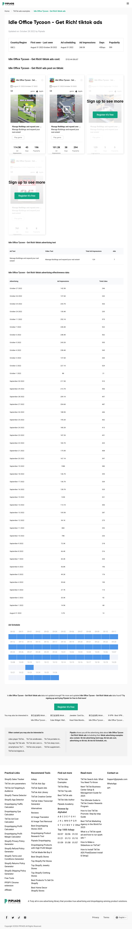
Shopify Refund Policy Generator (14, 850)
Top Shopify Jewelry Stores (40, 867)
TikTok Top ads (65, 791)
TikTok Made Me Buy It (41, 852)
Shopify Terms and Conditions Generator (14, 857)
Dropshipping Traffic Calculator (14, 805)
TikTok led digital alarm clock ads (17, 751)
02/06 (67, 834)
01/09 (60, 842)
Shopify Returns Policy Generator (15, 865)
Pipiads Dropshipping (41, 840)
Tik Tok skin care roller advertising (35, 743)
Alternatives (36, 808)
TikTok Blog (63, 786)
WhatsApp (112, 783)
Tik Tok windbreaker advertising (35, 739)
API (108, 788)
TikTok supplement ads (53, 747)
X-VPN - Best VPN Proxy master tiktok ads (117, 715)
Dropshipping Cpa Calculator (13, 813)
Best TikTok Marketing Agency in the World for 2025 (91, 824)
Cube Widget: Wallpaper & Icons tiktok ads (60, 720)
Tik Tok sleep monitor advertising (53, 743)
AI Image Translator (40, 817)
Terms (106, 917)
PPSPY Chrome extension (12, 884)
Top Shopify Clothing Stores (40, 874)
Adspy (34, 779)
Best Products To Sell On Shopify (42, 882)
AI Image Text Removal (41, 821)
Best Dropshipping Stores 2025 (39, 827)
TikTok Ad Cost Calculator (11, 820)
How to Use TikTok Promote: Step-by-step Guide (91, 814)
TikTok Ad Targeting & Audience (15, 789)
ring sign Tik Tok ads (16, 743)
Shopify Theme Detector (15, 795)
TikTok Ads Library (39, 792)
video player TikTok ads (17, 739)
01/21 (60, 838)
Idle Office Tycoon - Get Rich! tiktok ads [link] (49, 11)
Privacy (95, 917)
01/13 (67, 838)
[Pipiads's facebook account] (7, 917)
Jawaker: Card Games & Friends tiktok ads (79, 715)
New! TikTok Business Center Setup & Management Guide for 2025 (91, 791)
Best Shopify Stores (40, 857)
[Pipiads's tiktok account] (19, 917)
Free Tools (9, 878)
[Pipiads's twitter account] (13, 917)
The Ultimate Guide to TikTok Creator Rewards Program (91, 803)
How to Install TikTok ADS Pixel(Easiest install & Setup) (92, 852)
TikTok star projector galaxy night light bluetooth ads (35, 747)
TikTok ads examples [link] (21, 11)
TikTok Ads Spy (38, 783)
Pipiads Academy (65, 804)
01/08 (67, 842)
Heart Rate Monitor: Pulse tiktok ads (79, 720)
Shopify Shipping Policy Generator (15, 872)
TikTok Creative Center (41, 796)
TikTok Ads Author (66, 800)
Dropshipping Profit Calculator (13, 828)
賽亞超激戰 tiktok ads (39, 715)
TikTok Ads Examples (63, 781)
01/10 (74, 838)
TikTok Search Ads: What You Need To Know (92, 781)
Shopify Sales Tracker (14, 779)
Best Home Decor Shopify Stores (39, 889)
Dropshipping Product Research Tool (41, 834)
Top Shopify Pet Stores (41, 861)
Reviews (35, 813)
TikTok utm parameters (15, 783)
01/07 (74, 842)
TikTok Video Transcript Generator (42, 802)
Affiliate (8, 890)
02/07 (60, 834)
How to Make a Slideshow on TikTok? (90, 843)
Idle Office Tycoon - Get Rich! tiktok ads (40, 720)
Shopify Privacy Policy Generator (15, 842)
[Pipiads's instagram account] (25, 917)
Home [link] (7, 11)
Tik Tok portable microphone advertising (53, 739)
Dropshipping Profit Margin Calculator (13, 835)
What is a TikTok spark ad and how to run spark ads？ (91, 834)
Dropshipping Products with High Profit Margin (41, 846)
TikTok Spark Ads (39, 788)
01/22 (74, 834)
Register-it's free (105, 114)
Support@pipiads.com (117, 779)
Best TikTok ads (65, 795)
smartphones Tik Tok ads (17, 747)
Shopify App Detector (14, 800)
